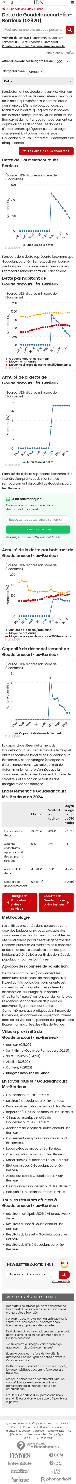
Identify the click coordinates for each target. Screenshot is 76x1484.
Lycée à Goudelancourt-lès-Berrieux (33, 1148)
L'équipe (36, 1423)
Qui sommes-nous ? (18, 1423)
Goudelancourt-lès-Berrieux (27, 1094)
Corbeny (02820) (19, 1067)
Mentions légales (36, 1434)
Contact (16, 1427)
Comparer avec (13, 71)
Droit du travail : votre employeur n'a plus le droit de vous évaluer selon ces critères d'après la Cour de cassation (38, 1335)
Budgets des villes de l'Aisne (27, 1073)
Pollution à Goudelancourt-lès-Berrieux (35, 1191)
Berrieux (24, 37)
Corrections (18, 1434)
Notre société (51, 1423)
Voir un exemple (61, 1281)
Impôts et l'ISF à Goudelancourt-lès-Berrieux (39, 1111)
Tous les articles (55, 1431)
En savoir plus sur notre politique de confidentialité (33, 537)
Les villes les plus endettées (48, 151)
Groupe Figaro (57, 1434)
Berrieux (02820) (18, 1044)
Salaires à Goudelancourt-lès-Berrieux (35, 1100)
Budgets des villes (21, 9)
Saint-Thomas (30, 42)
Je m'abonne (34, 529)
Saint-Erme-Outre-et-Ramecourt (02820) (38, 1050)
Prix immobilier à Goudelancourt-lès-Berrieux (40, 1106)
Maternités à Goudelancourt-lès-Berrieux (37, 1159)
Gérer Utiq (38, 1431)
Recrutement (30, 1427)
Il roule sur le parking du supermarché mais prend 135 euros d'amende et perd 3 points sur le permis (36, 1398)
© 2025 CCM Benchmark (38, 1438)
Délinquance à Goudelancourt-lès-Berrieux (38, 1186)
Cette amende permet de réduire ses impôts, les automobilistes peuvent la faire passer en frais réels (36, 1369)
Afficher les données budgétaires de (27, 61)
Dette (8, 81)
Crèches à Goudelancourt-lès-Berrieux (35, 1154)
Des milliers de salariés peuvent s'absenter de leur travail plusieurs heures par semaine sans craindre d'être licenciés (36, 1309)
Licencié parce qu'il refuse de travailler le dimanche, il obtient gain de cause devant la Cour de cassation (35, 1357)
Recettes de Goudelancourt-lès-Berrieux (56, 902)
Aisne (40, 9)
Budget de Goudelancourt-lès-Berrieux (19, 902)
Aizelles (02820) (18, 1061)
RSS (69, 1431)
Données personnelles (52, 1427)
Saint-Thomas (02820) (23, 1056)
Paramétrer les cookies (17, 1431)
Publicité (65, 1423)
